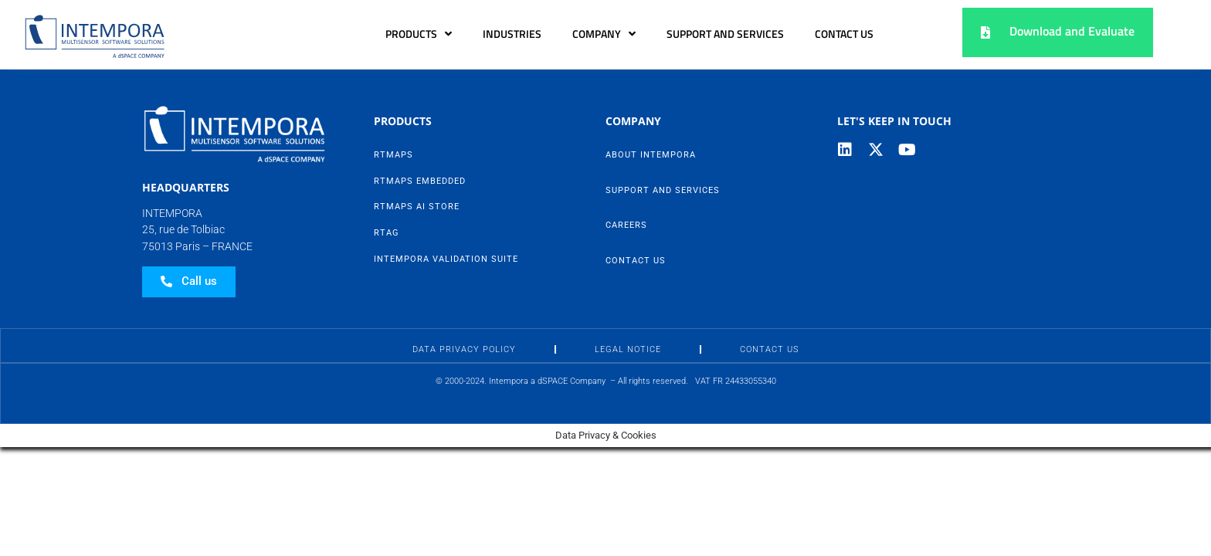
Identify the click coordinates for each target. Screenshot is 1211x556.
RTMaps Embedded (420, 181)
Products (418, 34)
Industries (512, 33)
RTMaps (393, 155)
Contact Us (844, 33)
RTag (386, 233)
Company (604, 34)
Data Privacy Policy (464, 349)
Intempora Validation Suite (446, 259)
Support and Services (725, 33)
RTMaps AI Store (417, 207)
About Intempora (651, 155)
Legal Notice (628, 349)
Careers (626, 225)
